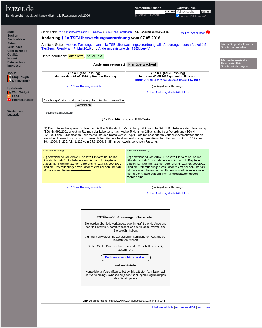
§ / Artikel (141, 15)
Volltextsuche (186, 8)
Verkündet (14, 47)
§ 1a (108, 31)
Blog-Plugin (20, 77)
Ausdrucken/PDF (185, 307)
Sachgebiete (16, 39)
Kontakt (12, 58)
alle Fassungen (123, 31)
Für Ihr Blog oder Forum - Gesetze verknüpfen (237, 45)
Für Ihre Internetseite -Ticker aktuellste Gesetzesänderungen (235, 63)
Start (10, 32)
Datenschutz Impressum (16, 64)
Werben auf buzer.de (15, 113)
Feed (15, 96)
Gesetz (155, 15)
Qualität (12, 54)
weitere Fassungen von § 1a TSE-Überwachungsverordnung (111, 45)
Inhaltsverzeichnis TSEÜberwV (84, 31)
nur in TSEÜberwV (193, 16)
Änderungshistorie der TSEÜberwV (124, 48)
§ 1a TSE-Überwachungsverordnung (95, 38)
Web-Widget (20, 92)
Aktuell (12, 43)
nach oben (204, 307)
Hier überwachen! (142, 64)
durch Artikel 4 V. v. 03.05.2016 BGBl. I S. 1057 (167, 80)
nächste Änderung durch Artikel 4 (168, 92)
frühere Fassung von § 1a (83, 86)
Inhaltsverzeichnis (162, 307)
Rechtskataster (22, 99)
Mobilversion (21, 80)
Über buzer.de (17, 51)
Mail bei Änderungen (195, 32)
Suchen (12, 35)
